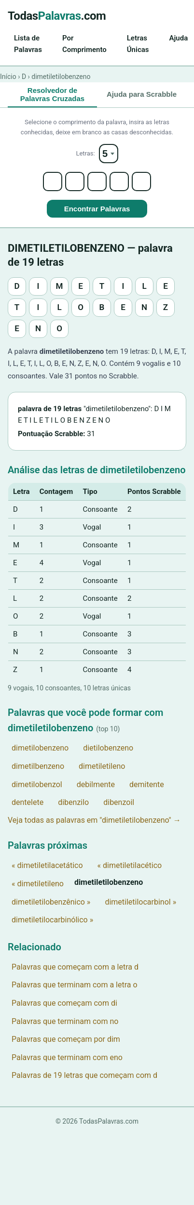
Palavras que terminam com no (65, 1021)
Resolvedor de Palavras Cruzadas (52, 94)
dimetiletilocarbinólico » (52, 919)
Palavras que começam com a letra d (75, 967)
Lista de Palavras (28, 44)
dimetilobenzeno (40, 747)
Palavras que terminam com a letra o (75, 984)
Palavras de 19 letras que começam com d (84, 1075)
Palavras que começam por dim (66, 1039)
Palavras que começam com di (64, 1003)
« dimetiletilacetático (47, 865)
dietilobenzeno (108, 747)
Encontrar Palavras (97, 209)
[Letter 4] (119, 181)
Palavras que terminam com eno (67, 1057)
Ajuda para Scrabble (142, 94)
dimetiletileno (102, 766)
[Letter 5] (141, 181)
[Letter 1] (52, 181)
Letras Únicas (138, 44)
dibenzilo (73, 802)
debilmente (96, 784)
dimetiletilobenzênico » (51, 902)
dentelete (27, 802)
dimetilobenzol (37, 784)
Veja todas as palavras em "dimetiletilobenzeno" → (94, 820)
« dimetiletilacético (129, 865)
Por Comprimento (84, 44)
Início (8, 76)
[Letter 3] (97, 181)
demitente (146, 784)
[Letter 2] (74, 181)
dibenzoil (118, 802)
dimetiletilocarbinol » (140, 902)
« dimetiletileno (38, 883)
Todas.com (57, 16)
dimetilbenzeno (38, 766)
